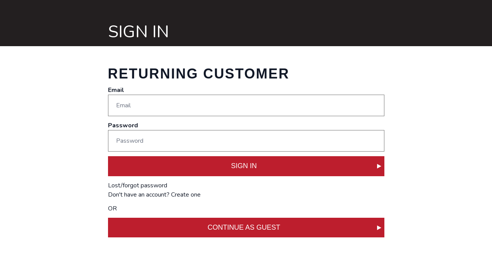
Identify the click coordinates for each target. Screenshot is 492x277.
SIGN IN (306, 166)
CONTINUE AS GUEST (294, 227)
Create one (186, 194)
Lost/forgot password (137, 185)
